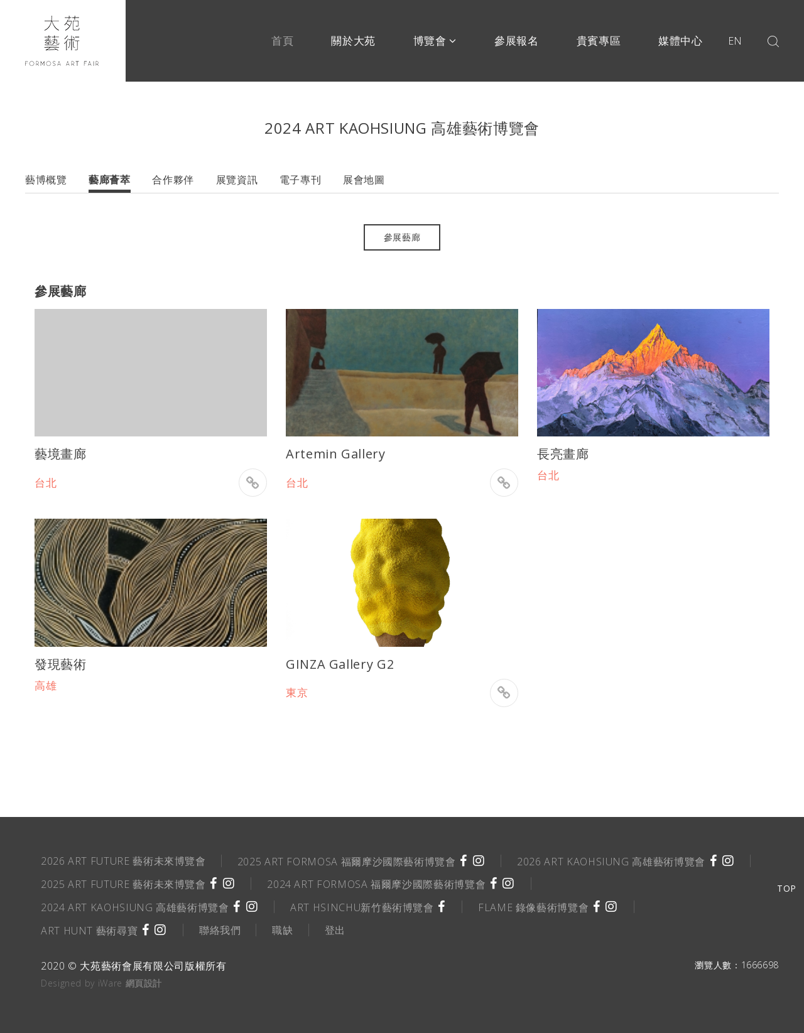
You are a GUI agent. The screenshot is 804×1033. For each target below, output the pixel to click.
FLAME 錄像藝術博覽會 (533, 907)
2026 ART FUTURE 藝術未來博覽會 (123, 861)
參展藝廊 (402, 237)
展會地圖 (364, 180)
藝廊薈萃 (110, 180)
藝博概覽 (46, 180)
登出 (335, 930)
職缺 (282, 930)
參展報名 (516, 40)
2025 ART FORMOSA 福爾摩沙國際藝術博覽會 (346, 861)
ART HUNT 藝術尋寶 (89, 931)
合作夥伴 (173, 180)
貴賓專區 (599, 40)
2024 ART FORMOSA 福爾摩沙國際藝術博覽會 (376, 884)
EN (735, 41)
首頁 (282, 40)
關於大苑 (353, 40)
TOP (786, 888)
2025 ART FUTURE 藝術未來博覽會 (123, 884)
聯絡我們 (220, 930)
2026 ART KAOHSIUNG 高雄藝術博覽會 (611, 861)
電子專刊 (301, 180)
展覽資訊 (237, 180)
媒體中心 (680, 40)
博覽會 (435, 40)
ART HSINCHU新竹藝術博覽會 (362, 907)
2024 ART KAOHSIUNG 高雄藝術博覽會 (135, 907)
